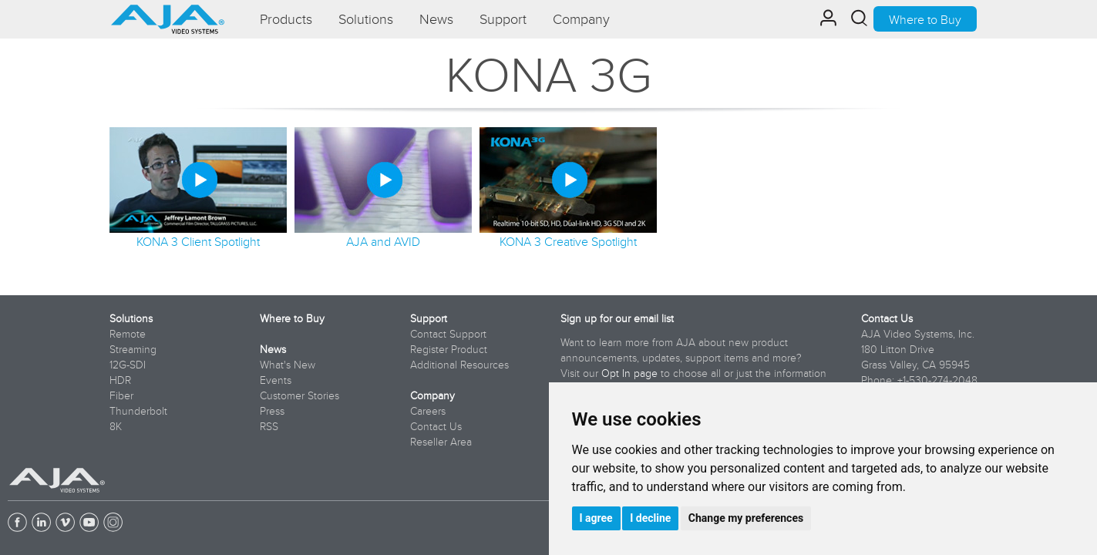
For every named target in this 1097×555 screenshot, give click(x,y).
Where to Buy (925, 19)
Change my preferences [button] (745, 518)
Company (432, 395)
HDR (120, 380)
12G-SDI (127, 364)
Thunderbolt (138, 411)
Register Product (448, 349)
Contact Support (448, 333)
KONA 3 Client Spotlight (198, 241)
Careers (428, 411)
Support (428, 318)
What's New (287, 364)
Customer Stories (299, 395)
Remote (127, 333)
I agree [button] (596, 518)
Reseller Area (441, 441)
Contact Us (436, 426)
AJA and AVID (383, 241)
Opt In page (629, 373)
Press (272, 411)
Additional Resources (459, 364)
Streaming (132, 349)
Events (275, 380)
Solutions (131, 318)
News (273, 349)
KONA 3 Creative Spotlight (568, 241)
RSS (269, 426)
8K (115, 426)
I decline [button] (650, 518)
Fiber (121, 395)
